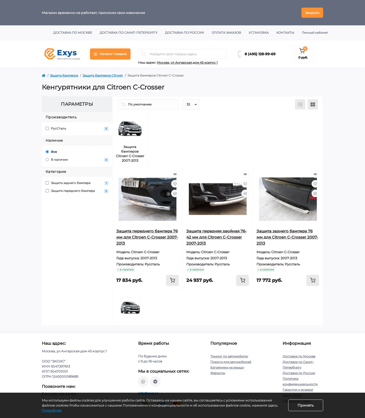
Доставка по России (184, 32)
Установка (259, 32)
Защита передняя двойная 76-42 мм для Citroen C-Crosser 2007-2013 (216, 237)
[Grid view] (313, 104)
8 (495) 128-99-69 (260, 54)
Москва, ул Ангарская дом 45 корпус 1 (187, 62)
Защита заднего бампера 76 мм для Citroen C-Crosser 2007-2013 (287, 237)
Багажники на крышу (227, 367)
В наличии (77, 160)
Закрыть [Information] (312, 13)
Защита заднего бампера (77, 183)
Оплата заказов (226, 32)
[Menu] (110, 54)
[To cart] (172, 280)
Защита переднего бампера (77, 191)
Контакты (285, 32)
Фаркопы (217, 373)
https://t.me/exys (155, 381)
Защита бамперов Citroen (103, 75)
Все (51, 152)
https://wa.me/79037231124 (143, 381)
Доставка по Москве (72, 32)
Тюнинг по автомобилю (229, 356)
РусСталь (77, 128)
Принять (306, 405)
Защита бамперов (64, 75)
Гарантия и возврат (298, 390)
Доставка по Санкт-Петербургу (128, 32)
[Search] (143, 54)
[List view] (300, 104)
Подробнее (52, 410)
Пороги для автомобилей (230, 362)
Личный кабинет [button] (315, 32)
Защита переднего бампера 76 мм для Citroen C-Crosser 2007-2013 (147, 237)
